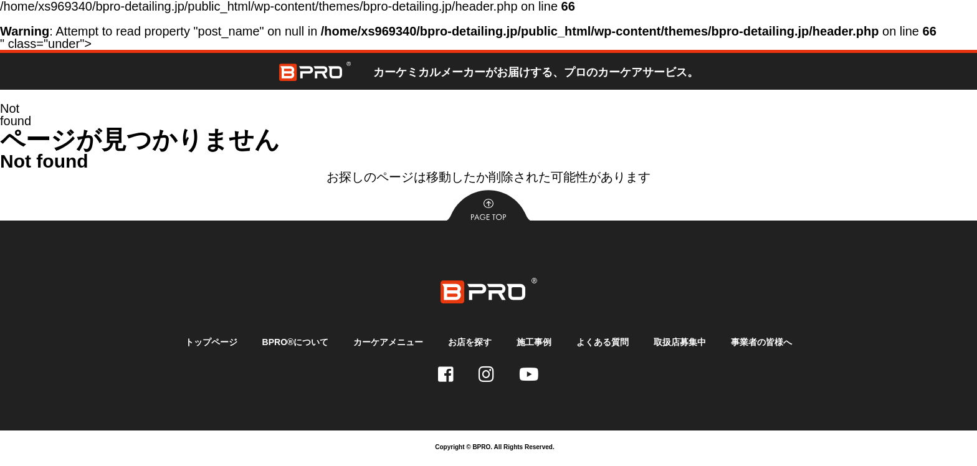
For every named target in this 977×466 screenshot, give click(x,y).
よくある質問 (602, 342)
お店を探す (470, 342)
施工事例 (534, 342)
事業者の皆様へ (761, 342)
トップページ (211, 342)
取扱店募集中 (680, 342)
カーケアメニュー (388, 342)
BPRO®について (295, 342)
